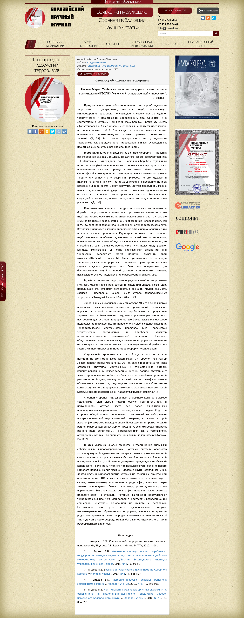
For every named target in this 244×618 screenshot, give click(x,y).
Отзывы (112, 44)
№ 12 (157, 598)
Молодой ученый (100, 573)
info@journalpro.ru (169, 28)
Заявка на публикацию (122, 12)
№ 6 (122, 573)
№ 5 (140, 584)
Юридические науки (97, 62)
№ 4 (124, 564)
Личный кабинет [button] (208, 10)
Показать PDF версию (93, 74)
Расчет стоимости (175, 10)
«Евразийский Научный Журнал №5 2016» (110, 65)
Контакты (172, 44)
